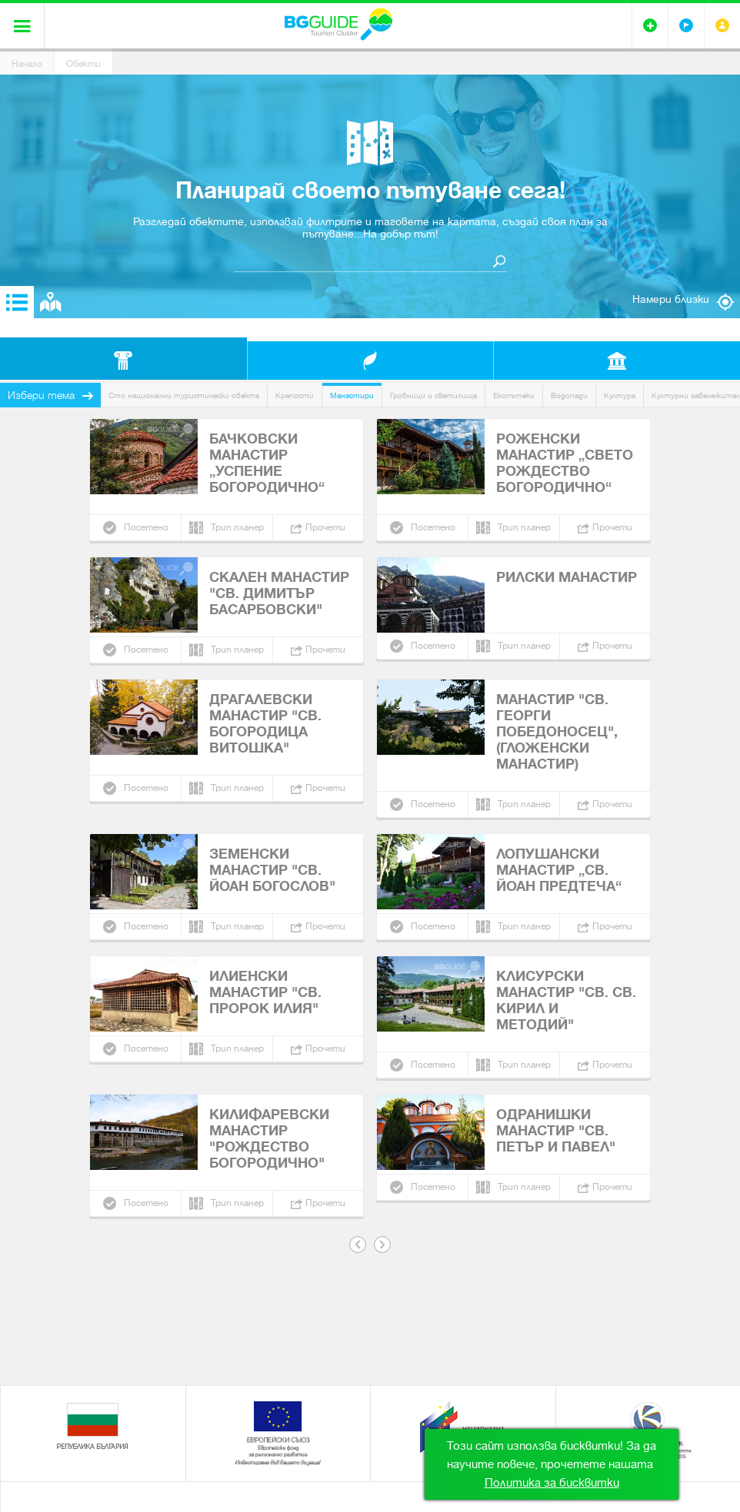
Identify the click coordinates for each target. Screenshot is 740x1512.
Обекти (83, 63)
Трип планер (237, 527)
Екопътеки (514, 395)
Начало (27, 63)
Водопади (569, 395)
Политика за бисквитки (552, 1483)
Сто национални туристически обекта (183, 395)
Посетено (146, 527)
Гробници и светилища (433, 395)
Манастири (352, 395)
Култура (619, 395)
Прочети (325, 527)
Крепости (294, 395)
